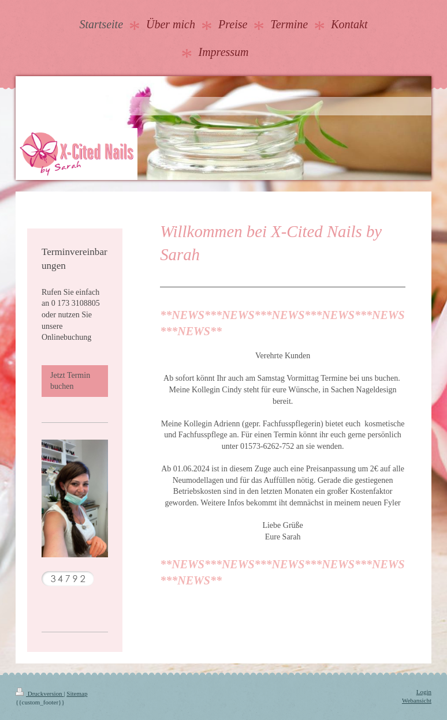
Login (423, 691)
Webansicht (416, 700)
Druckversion (40, 693)
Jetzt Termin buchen (70, 381)
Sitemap (76, 693)
